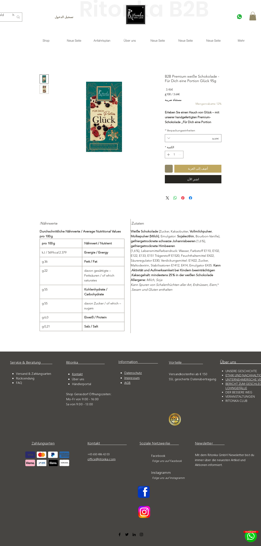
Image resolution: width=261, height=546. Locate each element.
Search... (13, 15)
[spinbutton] (174, 154)
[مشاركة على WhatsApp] (175, 197)
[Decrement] (180, 154)
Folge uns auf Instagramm (167, 478)
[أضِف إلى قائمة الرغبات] (169, 169)
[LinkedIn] (134, 534)
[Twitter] (127, 534)
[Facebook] (119, 534)
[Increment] (167, 154)
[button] (252, 16)
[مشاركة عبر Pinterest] (182, 197)
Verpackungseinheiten (180, 130)
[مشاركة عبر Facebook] (190, 197)
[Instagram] (141, 534)
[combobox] (193, 138)
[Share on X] (167, 197)
